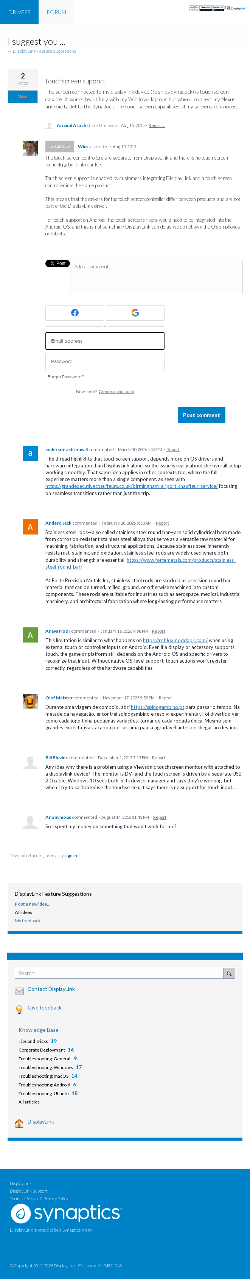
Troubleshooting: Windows (46, 1067)
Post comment (201, 415)
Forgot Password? (66, 377)
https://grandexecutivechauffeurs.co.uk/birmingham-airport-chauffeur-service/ (131, 486)
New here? (105, 392)
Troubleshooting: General (45, 1058)
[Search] (229, 973)
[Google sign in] (135, 313)
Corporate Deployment (42, 1050)
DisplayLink (41, 1121)
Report (173, 449)
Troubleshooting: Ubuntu (44, 1093)
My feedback (27, 920)
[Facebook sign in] (74, 313)
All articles (29, 1102)
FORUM (56, 12)
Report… (157, 125)
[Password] (105, 362)
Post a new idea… (32, 904)
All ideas (23, 912)
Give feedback (45, 1007)
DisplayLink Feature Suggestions (53, 893)
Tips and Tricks (33, 1041)
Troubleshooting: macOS (43, 1076)
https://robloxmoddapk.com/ (175, 640)
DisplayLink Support (29, 1190)
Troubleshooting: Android (44, 1085)
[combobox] (121, 973)
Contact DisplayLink (51, 989)
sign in (70, 855)
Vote (22, 96)
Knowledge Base (39, 1030)
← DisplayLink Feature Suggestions (42, 51)
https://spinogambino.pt (157, 707)
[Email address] (105, 341)
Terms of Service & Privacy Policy (39, 1198)
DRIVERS (19, 12)
